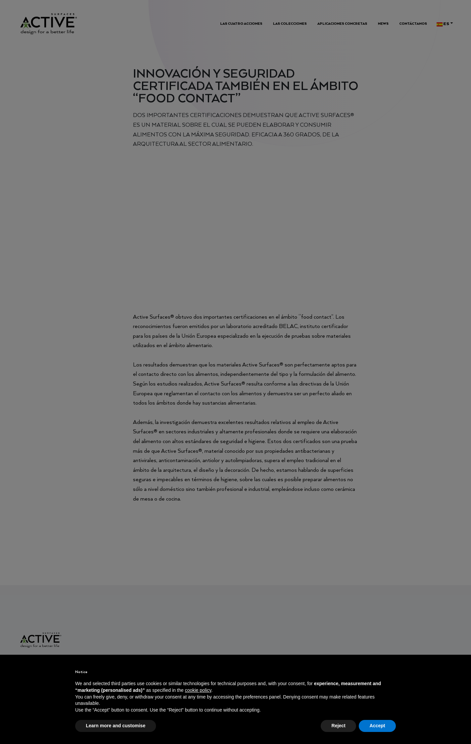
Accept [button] (377, 725)
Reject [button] (338, 725)
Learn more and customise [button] (115, 725)
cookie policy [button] (198, 690)
